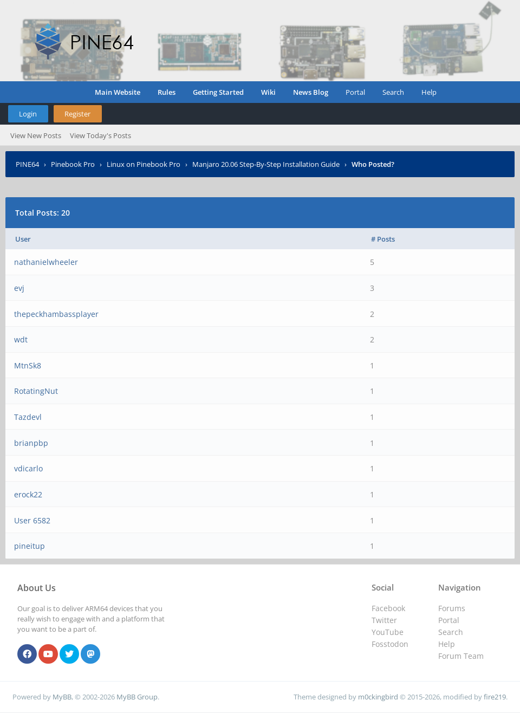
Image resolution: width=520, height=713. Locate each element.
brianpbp (31, 443)
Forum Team (461, 656)
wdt (21, 339)
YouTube (388, 632)
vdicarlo (28, 468)
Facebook (388, 608)
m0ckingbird (378, 697)
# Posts (383, 239)
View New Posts (35, 135)
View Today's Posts (100, 135)
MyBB (62, 697)
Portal (355, 92)
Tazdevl (28, 417)
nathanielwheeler (46, 262)
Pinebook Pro (73, 164)
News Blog (310, 92)
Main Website (117, 92)
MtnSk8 (27, 365)
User (23, 239)
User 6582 (32, 520)
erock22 (28, 494)
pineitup (29, 546)
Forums (451, 608)
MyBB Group (137, 697)
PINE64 (27, 164)
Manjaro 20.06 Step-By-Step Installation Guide (266, 164)
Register (77, 114)
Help (429, 92)
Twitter (384, 620)
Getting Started (218, 92)
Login (28, 114)
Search (393, 92)
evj (19, 288)
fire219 (495, 697)
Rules (167, 92)
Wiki (268, 92)
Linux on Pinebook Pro (143, 164)
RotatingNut (36, 391)
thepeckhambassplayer (56, 314)
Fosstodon (390, 644)
